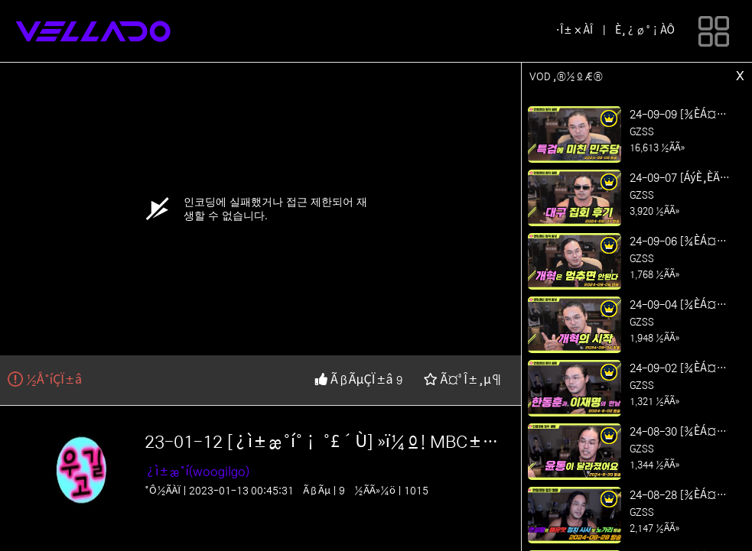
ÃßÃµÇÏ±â (355, 380)
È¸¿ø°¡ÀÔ (645, 30)
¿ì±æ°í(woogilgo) (197, 471)
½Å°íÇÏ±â (45, 380)
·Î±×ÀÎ (574, 30)
